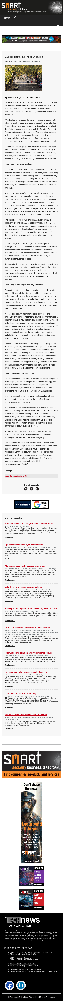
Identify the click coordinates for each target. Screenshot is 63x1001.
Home (7, 18)
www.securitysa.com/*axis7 (16, 464)
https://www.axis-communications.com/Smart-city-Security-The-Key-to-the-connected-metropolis (29, 458)
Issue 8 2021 (9, 61)
